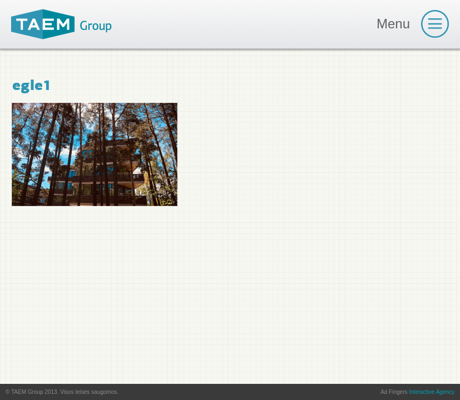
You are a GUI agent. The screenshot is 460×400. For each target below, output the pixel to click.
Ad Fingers (417, 392)
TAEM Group (61, 24)
